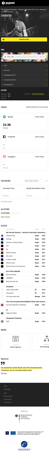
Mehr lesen (4, 373)
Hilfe (5, 386)
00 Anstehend (5, 213)
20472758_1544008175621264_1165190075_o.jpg (38, 94)
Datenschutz (8, 396)
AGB (5, 393)
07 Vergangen (14, 213)
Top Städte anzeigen (6, 201)
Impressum (8, 399)
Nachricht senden (24, 39)
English (8, 389)
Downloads (7, 402)
